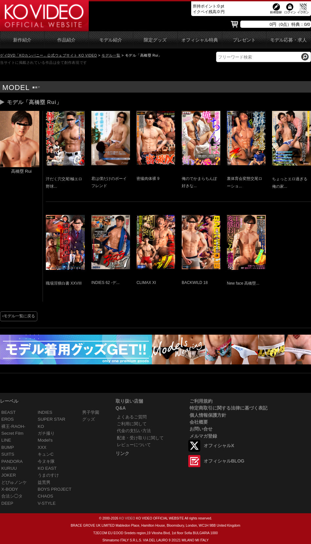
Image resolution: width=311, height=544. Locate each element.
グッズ (88, 419)
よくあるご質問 (132, 416)
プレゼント (244, 40)
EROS (7, 419)
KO (41, 426)
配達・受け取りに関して (140, 437)
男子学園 (90, 412)
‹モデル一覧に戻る (18, 316)
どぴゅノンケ (14, 482)
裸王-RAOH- (13, 426)
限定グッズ (155, 40)
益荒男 (44, 482)
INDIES (45, 412)
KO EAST (47, 468)
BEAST (8, 412)
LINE (6, 440)
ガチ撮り (46, 433)
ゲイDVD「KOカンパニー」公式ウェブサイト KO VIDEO (48, 55)
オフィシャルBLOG (224, 461)
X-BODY (9, 489)
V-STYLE (47, 503)
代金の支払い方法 (134, 430)
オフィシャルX (219, 445)
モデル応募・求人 (288, 40)
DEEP (7, 503)
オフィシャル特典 (199, 40)
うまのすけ (48, 475)
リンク (122, 453)
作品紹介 (66, 40)
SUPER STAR (51, 419)
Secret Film (12, 433)
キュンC (46, 454)
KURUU (9, 468)
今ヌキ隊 (46, 461)
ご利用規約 (201, 401)
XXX (42, 447)
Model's (45, 440)
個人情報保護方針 (208, 415)
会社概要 (199, 422)
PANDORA (12, 461)
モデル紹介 (110, 40)
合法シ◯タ (12, 496)
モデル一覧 (110, 55)
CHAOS (45, 496)
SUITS (7, 454)
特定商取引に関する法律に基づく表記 (228, 408)
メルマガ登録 (203, 436)
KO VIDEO (127, 518)
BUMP (7, 447)
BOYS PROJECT (54, 489)
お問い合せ (201, 428)
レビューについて (134, 444)
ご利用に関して (132, 423)
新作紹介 (22, 40)
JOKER (8, 475)
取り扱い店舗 (129, 401)
